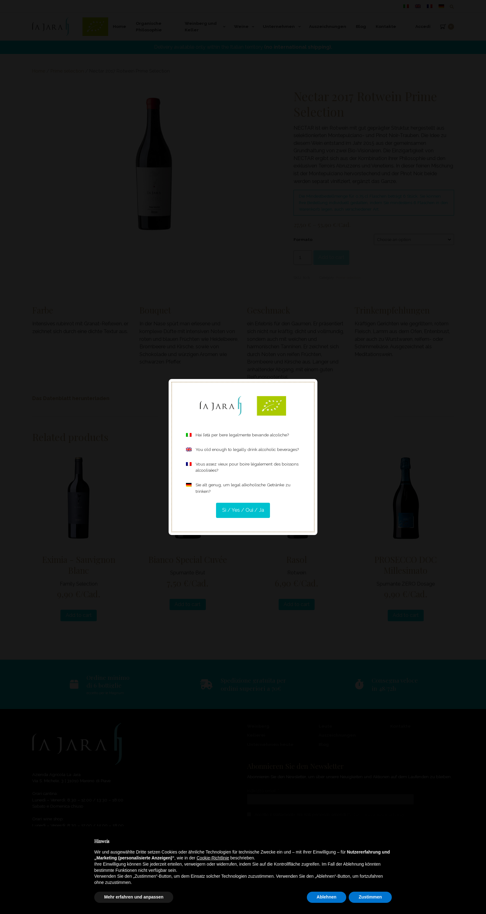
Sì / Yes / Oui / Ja (243, 510)
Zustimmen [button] (370, 896)
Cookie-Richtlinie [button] (213, 857)
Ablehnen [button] (327, 896)
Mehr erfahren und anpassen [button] (133, 896)
